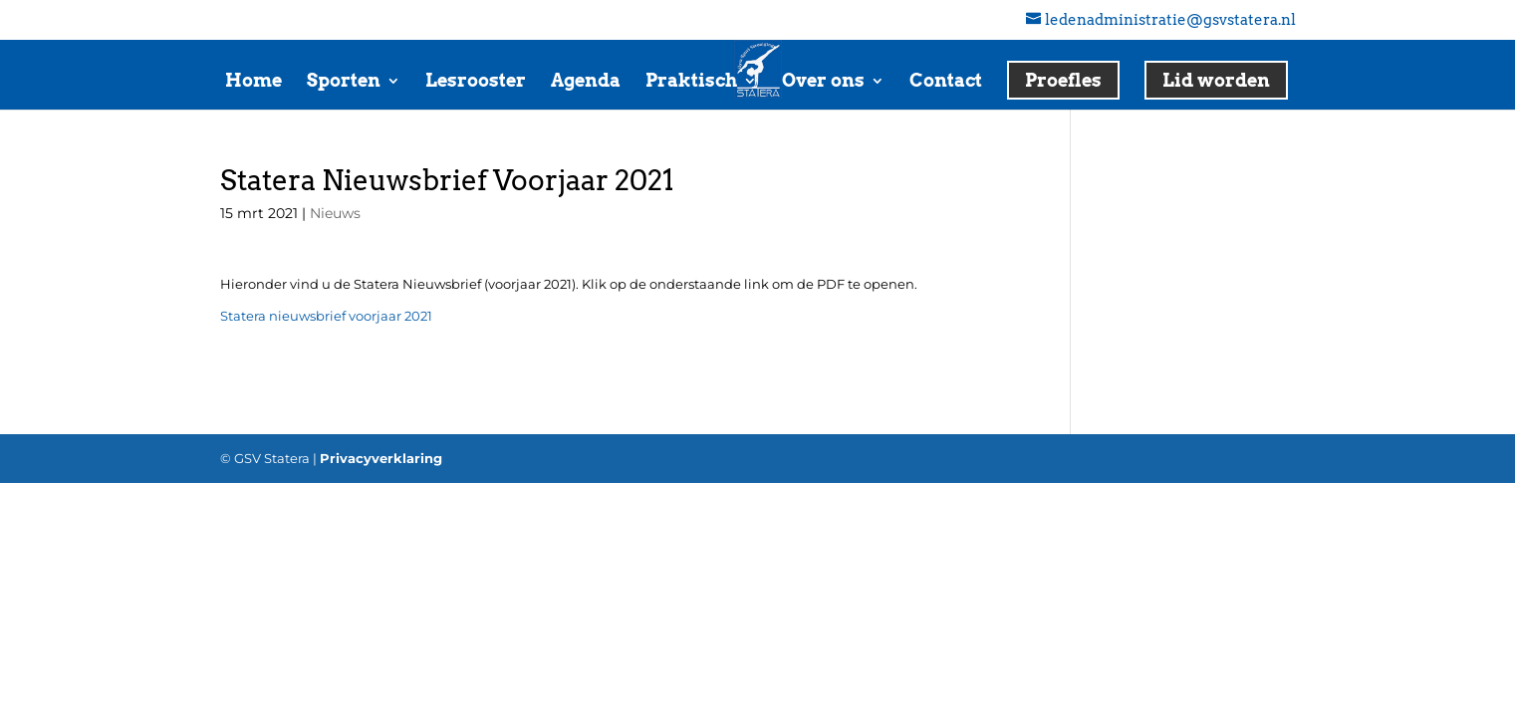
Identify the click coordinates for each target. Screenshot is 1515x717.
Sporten (343, 82)
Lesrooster (475, 82)
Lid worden (1216, 80)
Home (253, 82)
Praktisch (691, 82)
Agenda (586, 82)
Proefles (1063, 80)
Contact (945, 82)
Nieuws (335, 213)
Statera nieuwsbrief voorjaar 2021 (326, 316)
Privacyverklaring (381, 458)
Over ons (823, 82)
